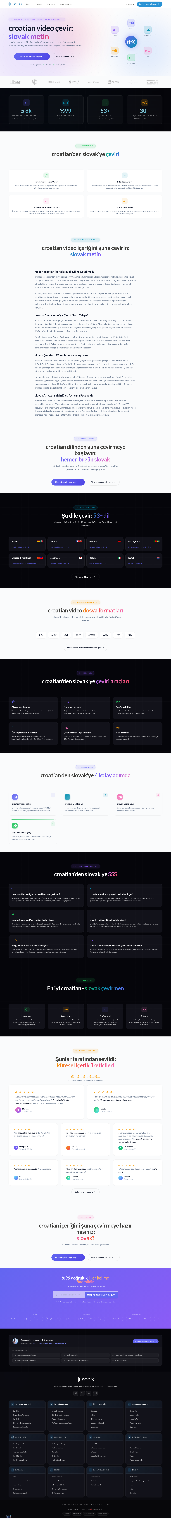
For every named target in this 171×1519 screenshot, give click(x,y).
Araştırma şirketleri (97, 1424)
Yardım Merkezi (37, 1344)
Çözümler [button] (39, 4)
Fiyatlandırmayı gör (66, 56)
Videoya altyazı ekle (58, 1420)
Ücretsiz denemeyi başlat (101, 1295)
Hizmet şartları (102, 1514)
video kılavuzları (60, 1344)
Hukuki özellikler (18, 1448)
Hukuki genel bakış (19, 1444)
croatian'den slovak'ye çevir (32, 56)
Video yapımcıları (135, 1424)
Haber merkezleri (96, 1420)
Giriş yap (66, 1514)
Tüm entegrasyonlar (136, 1461)
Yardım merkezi (57, 1477)
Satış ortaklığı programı (98, 1456)
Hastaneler (55, 1456)
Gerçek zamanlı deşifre (20, 1428)
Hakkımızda (134, 1477)
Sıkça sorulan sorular (58, 1481)
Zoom (131, 1444)
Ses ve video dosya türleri (21, 1481)
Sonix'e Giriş (17, 1485)
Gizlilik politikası (89, 1514)
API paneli (94, 1452)
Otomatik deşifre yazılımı (21, 1416)
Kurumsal (94, 1412)
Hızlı (101, 1387)
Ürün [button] (28, 4)
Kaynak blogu (17, 1489)
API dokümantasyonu (98, 1448)
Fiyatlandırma (65, 4)
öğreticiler (48, 1344)
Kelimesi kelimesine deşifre (22, 1424)
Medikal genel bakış (58, 1444)
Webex (132, 1456)
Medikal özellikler (57, 1448)
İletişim (132, 1489)
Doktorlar (55, 1452)
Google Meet (134, 1452)
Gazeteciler (133, 1412)
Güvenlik (133, 1493)
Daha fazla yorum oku (85, 1192)
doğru (106, 1387)
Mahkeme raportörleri (20, 1452)
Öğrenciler (133, 1428)
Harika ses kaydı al (58, 1493)
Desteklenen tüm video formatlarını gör (85, 648)
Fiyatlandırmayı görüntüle (103, 482)
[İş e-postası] (71, 1295)
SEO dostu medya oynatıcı (60, 1416)
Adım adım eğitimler (58, 1485)
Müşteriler (94, 1481)
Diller (14, 1477)
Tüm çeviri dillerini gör (85, 577)
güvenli (114, 1387)
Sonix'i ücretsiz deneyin (149, 4)
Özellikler (16, 1412)
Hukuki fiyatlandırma (20, 1461)
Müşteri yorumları (96, 1485)
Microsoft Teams (135, 1448)
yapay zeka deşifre (80, 1387)
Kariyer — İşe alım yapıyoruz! (139, 1481)
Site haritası (77, 1514)
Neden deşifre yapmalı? (59, 1489)
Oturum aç (130, 4)
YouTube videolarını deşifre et (61, 1424)
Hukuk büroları (18, 1456)
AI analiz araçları (57, 1412)
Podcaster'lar (134, 1420)
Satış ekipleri (95, 1428)
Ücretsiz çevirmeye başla (68, 482)
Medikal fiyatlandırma (59, 1461)
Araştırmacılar (134, 1416)
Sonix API (94, 1444)
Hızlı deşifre (17, 1420)
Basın (131, 1485)
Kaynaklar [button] (51, 4)
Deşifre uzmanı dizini (20, 1493)
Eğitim (93, 1416)
